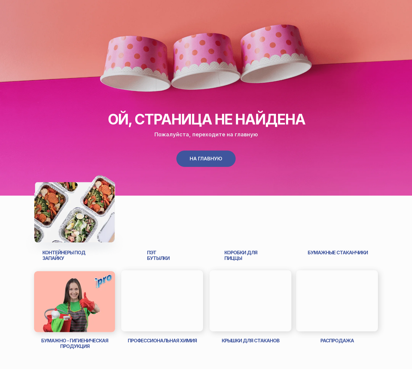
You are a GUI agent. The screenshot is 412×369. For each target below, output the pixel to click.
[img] (74, 214)
